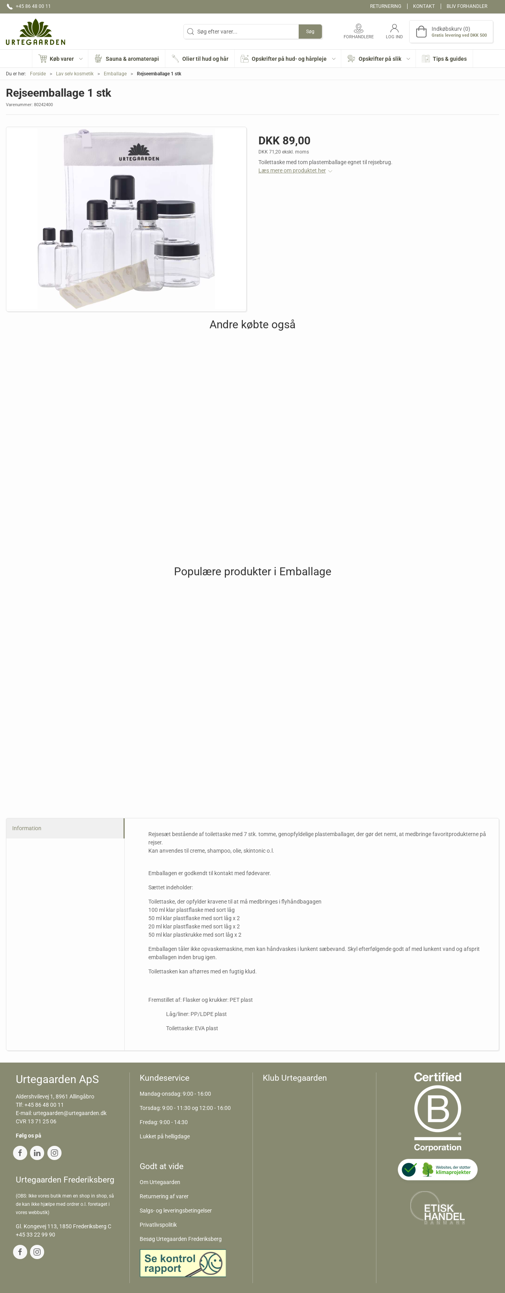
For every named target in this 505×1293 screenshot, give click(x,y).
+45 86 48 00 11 (44, 1105)
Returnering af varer (164, 1196)
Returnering (385, 6)
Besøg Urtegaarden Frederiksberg (181, 1239)
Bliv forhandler (467, 6)
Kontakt (424, 6)
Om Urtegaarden (160, 1182)
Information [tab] (26, 828)
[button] (60, 58)
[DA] (35, 31)
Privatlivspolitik (158, 1225)
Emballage (115, 74)
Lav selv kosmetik (75, 74)
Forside (38, 74)
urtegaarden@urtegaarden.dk (70, 1113)
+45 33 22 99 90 (35, 1234)
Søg (310, 31)
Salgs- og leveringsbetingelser (176, 1210)
